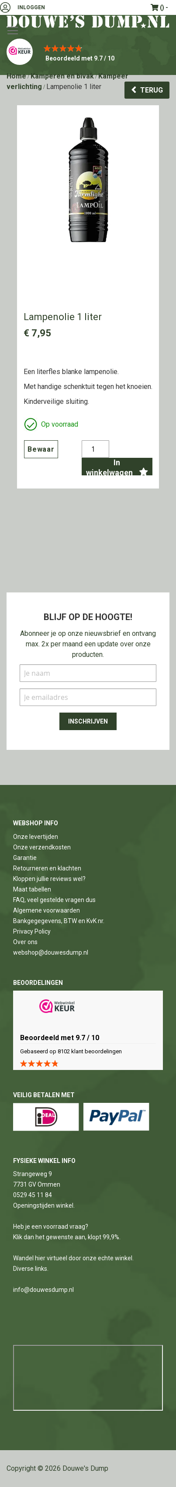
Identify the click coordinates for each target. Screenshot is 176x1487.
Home (16, 76)
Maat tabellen (32, 889)
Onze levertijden (35, 836)
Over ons (25, 941)
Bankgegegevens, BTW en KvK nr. (58, 920)
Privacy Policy (32, 931)
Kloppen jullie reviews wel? (49, 878)
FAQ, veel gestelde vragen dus (54, 899)
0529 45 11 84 (32, 1194)
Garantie (25, 857)
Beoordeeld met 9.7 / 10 (79, 58)
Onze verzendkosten (42, 847)
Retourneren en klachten (47, 868)
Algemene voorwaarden (46, 910)
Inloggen (31, 7)
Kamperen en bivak (62, 76)
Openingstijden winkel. (44, 1205)
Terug (151, 90)
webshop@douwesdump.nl (50, 952)
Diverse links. (30, 1268)
